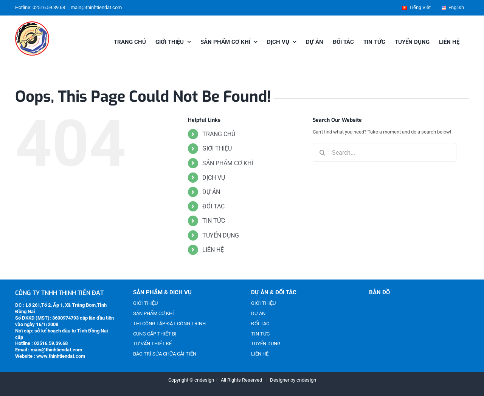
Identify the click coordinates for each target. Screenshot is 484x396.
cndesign (306, 380)
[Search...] (384, 152)
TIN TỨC (213, 220)
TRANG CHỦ (218, 134)
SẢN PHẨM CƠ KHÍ (227, 163)
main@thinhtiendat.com (96, 7)
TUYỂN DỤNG (220, 235)
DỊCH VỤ (213, 177)
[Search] (322, 152)
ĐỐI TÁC (213, 206)
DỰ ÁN (211, 192)
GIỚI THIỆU (217, 148)
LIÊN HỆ (213, 249)
